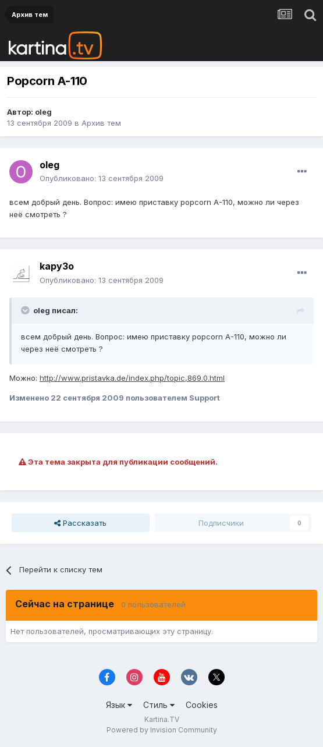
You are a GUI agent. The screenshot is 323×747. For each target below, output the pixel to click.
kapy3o (57, 266)
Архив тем (101, 123)
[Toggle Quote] (26, 310)
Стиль (159, 705)
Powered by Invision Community (162, 729)
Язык (119, 705)
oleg (43, 111)
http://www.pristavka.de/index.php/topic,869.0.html (132, 378)
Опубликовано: (102, 178)
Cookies (202, 705)
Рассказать (80, 523)
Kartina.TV (161, 719)
